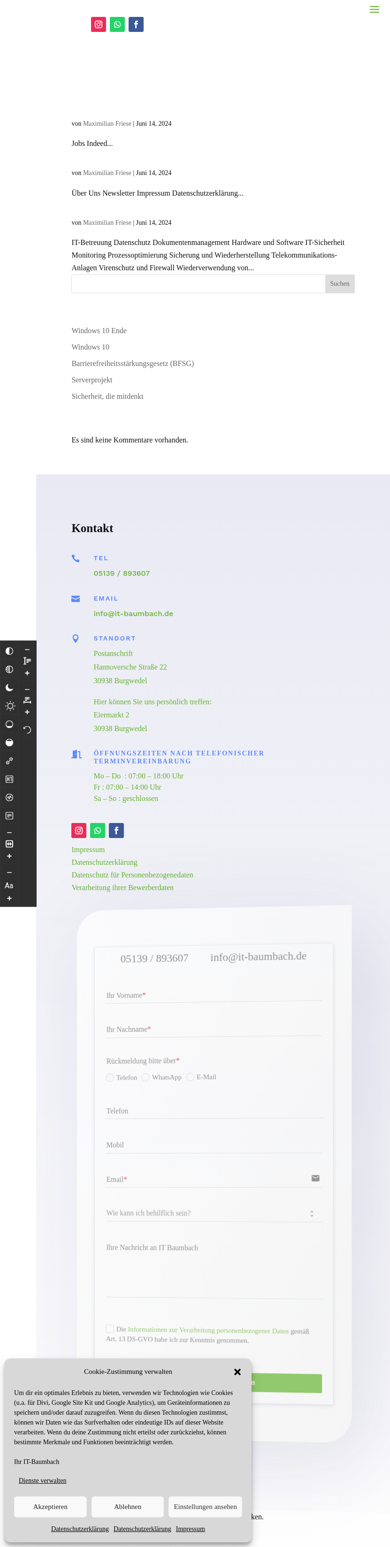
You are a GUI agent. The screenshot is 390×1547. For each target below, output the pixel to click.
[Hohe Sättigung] (9, 721)
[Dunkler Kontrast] (9, 666)
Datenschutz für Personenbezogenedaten (132, 837)
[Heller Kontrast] (10, 685)
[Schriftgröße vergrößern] (9, 878)
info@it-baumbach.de (133, 576)
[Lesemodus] (9, 794)
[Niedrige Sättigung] (9, 703)
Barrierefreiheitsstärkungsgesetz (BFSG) (132, 326)
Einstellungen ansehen (205, 1506)
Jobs (82, 69)
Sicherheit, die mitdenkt (107, 359)
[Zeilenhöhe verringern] (9, 894)
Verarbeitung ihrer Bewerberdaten (122, 850)
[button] (237, 1372)
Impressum (190, 1528)
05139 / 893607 (121, 535)
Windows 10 (90, 309)
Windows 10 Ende (99, 293)
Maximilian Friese (107, 86)
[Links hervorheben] (9, 740)
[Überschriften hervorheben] (9, 758)
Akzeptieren (50, 1506)
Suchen (340, 246)
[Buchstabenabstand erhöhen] (27, 652)
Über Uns (94, 118)
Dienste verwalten (42, 1480)
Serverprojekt (91, 342)
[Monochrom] (9, 648)
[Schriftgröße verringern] (9, 852)
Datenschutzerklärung (80, 1528)
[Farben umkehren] (9, 630)
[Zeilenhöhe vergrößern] (9, 918)
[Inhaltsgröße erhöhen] (9, 836)
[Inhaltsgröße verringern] (9, 812)
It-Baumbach (103, 168)
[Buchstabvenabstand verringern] (27, 629)
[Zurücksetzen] (27, 669)
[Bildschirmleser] (9, 776)
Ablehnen (127, 1506)
